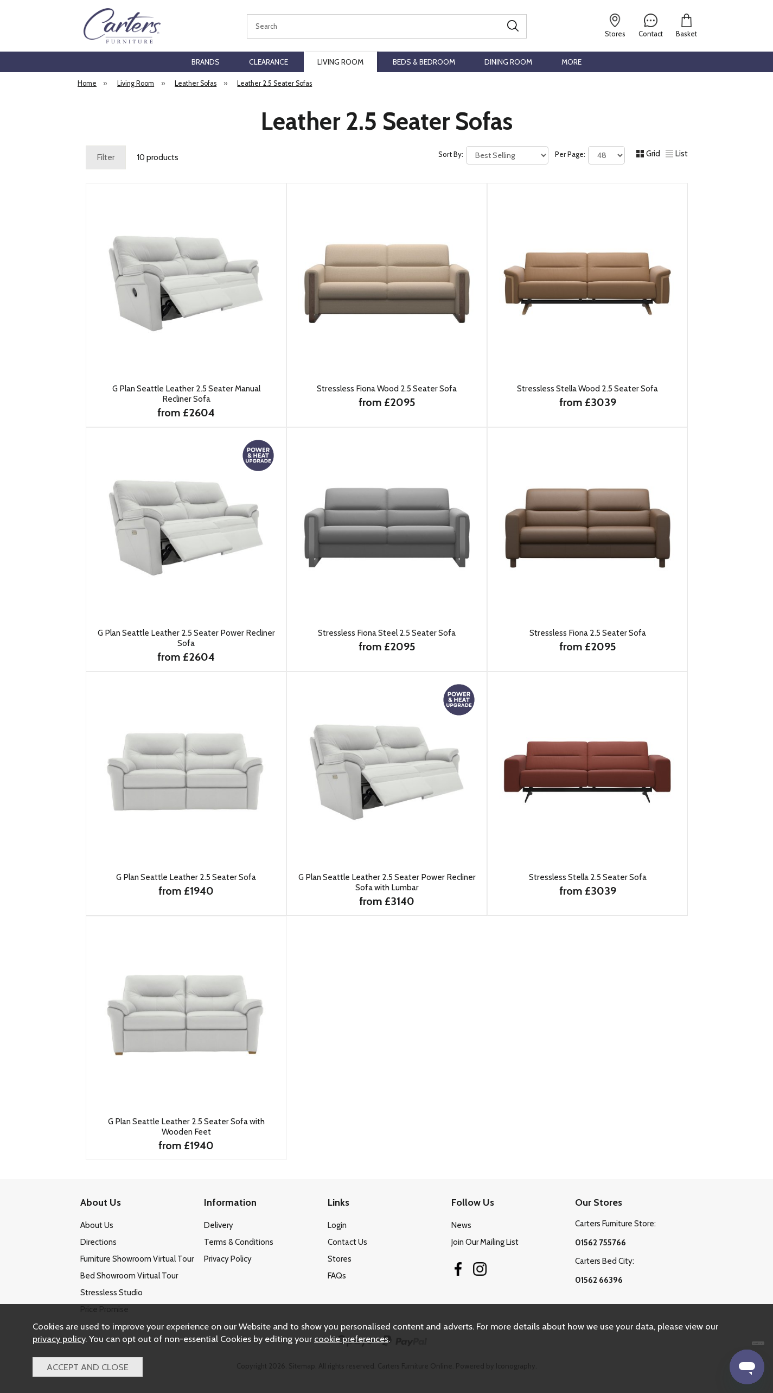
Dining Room (508, 62)
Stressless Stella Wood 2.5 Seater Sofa (587, 388)
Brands (205, 62)
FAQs (337, 1276)
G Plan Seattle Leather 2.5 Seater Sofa (186, 877)
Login (337, 1225)
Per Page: (590, 155)
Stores (340, 1259)
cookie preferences (351, 1338)
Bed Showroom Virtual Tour (129, 1276)
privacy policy (59, 1338)
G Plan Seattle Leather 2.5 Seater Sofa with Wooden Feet (185, 1126)
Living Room (340, 62)
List (677, 154)
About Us (96, 1225)
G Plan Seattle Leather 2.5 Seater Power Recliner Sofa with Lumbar (386, 882)
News (461, 1225)
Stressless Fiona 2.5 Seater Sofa (587, 633)
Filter (105, 157)
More (571, 62)
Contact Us (347, 1242)
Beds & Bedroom (424, 62)
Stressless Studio (111, 1292)
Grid (648, 154)
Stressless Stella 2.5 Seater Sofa (587, 877)
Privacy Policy (228, 1259)
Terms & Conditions (238, 1242)
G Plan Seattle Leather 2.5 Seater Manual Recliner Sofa (186, 393)
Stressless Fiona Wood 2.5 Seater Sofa (387, 388)
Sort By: (493, 155)
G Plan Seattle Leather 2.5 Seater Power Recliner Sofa (185, 638)
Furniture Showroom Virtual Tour (137, 1259)
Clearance (268, 62)
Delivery (218, 1225)
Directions (98, 1242)
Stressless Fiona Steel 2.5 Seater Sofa (387, 633)
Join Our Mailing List (485, 1242)
